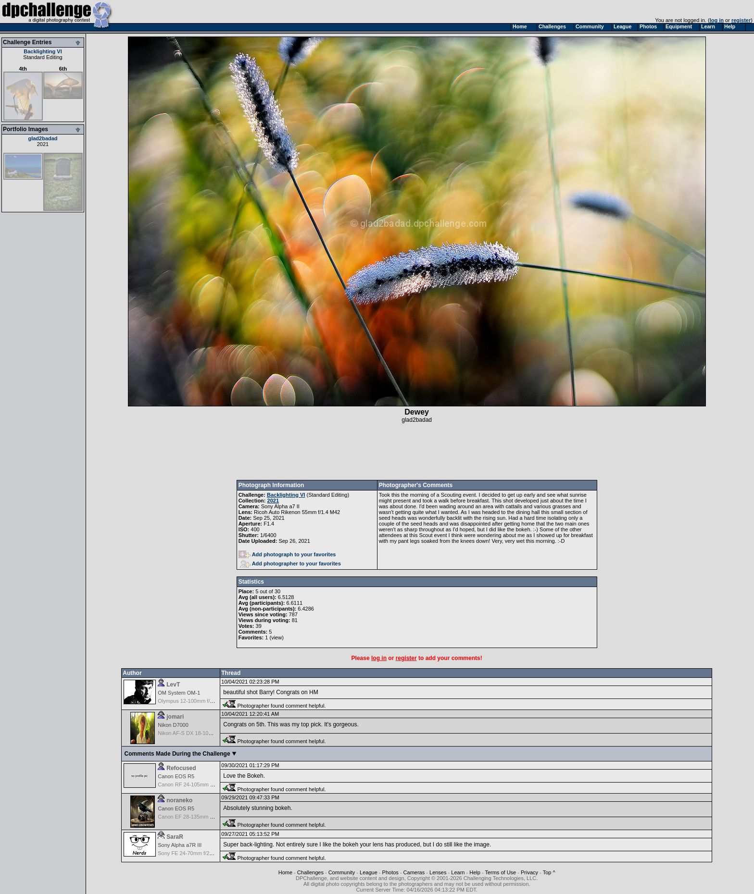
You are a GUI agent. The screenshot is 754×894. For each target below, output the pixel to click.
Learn (458, 872)
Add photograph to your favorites (287, 554)
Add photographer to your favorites (290, 563)
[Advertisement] (417, 451)
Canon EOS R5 (176, 776)
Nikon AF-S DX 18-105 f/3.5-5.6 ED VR (204, 733)
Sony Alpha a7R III (179, 845)
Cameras (414, 872)
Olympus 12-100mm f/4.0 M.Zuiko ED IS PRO (211, 701)
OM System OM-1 (179, 693)
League (368, 872)
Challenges (310, 872)
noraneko (179, 800)
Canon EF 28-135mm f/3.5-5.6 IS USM (203, 817)
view (276, 637)
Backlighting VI (43, 51)
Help (474, 872)
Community (341, 872)
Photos (390, 872)
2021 (43, 144)
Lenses (437, 872)
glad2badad (42, 138)
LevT (173, 684)
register (741, 20)
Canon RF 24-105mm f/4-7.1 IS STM (201, 784)
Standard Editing (42, 57)
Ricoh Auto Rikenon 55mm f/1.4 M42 (297, 512)
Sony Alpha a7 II (280, 506)
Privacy (529, 872)
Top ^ (549, 872)
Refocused (181, 768)
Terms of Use (500, 872)
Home (285, 872)
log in (717, 20)
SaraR (174, 836)
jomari (175, 716)
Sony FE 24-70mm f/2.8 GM (191, 853)
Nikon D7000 (173, 725)
